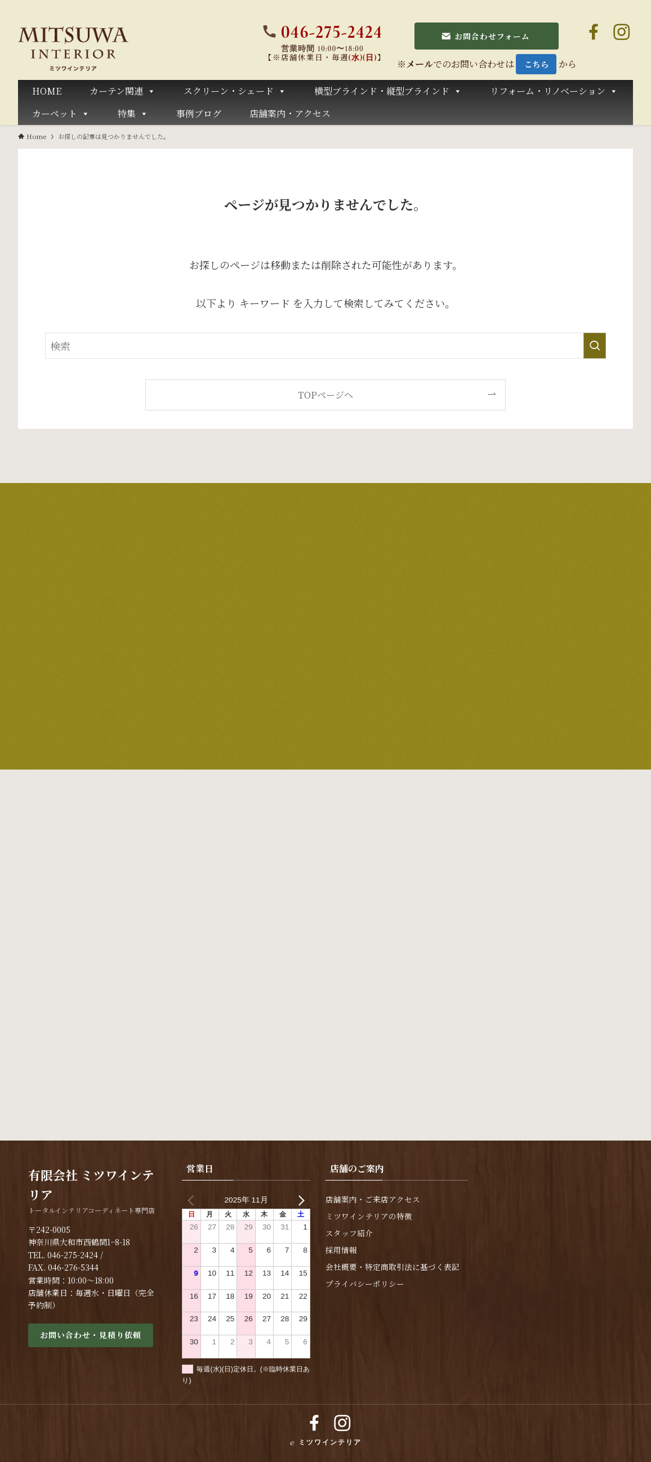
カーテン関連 (122, 91)
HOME (46, 90)
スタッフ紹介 (349, 1233)
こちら (536, 64)
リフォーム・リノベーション (554, 91)
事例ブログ (198, 113)
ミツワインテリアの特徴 (369, 1216)
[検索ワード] (325, 346)
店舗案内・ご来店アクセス (373, 1199)
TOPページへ (325, 394)
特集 (133, 113)
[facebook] (593, 32)
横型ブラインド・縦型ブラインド (388, 91)
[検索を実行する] (594, 346)
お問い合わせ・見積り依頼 (90, 1334)
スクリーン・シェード (235, 91)
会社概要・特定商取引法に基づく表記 (393, 1267)
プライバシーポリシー (365, 1283)
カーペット (61, 113)
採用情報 (341, 1250)
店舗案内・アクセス (290, 113)
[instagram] (621, 32)
